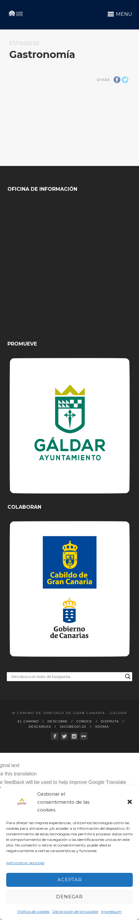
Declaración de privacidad (75, 911)
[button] (130, 802)
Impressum (111, 911)
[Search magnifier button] (127, 676)
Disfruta (110, 721)
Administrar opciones (25, 862)
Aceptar (69, 879)
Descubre (57, 721)
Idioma (102, 727)
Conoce (84, 721)
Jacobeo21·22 (73, 727)
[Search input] (66, 676)
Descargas (40, 727)
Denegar (69, 897)
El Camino (28, 721)
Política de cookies (33, 911)
